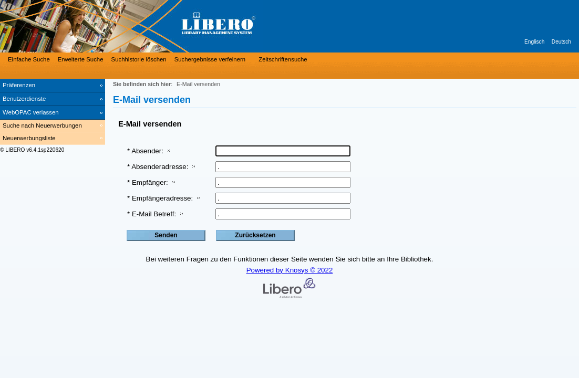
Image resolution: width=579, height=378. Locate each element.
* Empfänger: (147, 182)
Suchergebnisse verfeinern (210, 59)
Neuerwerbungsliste (29, 138)
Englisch (534, 42)
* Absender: (145, 151)
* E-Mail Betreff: (151, 214)
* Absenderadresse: (157, 167)
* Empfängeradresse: (160, 198)
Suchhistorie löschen (139, 59)
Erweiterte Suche (81, 59)
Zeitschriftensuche (283, 59)
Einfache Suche (29, 59)
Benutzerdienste (24, 99)
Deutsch (561, 42)
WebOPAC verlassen (31, 112)
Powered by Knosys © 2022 (289, 270)
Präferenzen (19, 85)
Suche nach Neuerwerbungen (42, 125)
